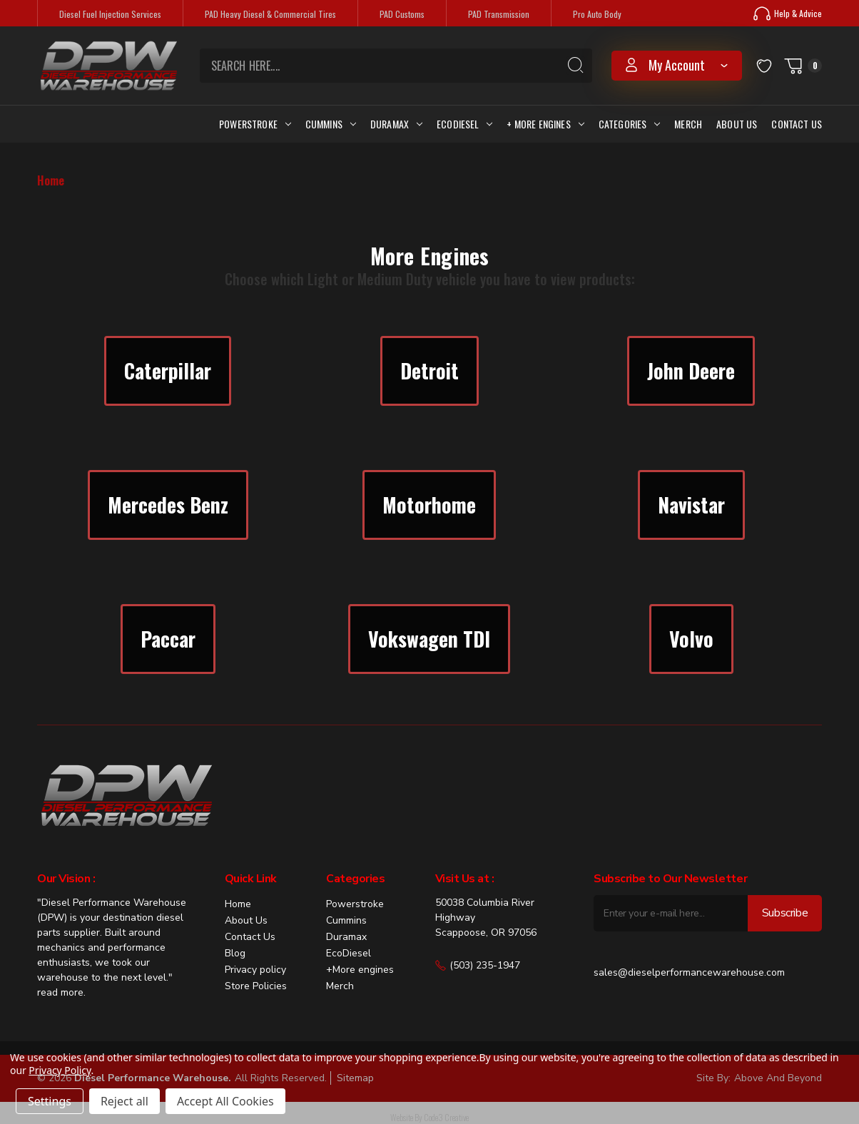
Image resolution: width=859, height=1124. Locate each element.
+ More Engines (545, 123)
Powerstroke (255, 123)
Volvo (691, 638)
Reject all (124, 1101)
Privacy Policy (60, 1070)
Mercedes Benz (168, 504)
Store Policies (256, 986)
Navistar (691, 504)
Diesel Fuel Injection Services (110, 14)
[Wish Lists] (764, 65)
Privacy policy (255, 969)
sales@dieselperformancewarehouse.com (689, 972)
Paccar (168, 638)
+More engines (360, 969)
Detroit (429, 370)
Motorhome (429, 504)
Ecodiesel (464, 123)
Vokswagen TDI (429, 638)
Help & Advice (787, 13)
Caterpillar (167, 370)
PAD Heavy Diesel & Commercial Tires (270, 14)
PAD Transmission (498, 14)
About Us (736, 123)
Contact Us (796, 123)
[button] (167, 371)
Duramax (396, 123)
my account (677, 65)
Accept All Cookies (225, 1101)
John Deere (691, 370)
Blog (235, 953)
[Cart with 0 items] (802, 65)
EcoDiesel (348, 953)
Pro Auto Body (597, 14)
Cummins (330, 123)
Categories (630, 123)
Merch (688, 123)
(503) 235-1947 (477, 965)
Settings (49, 1101)
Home (238, 904)
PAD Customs (402, 14)
